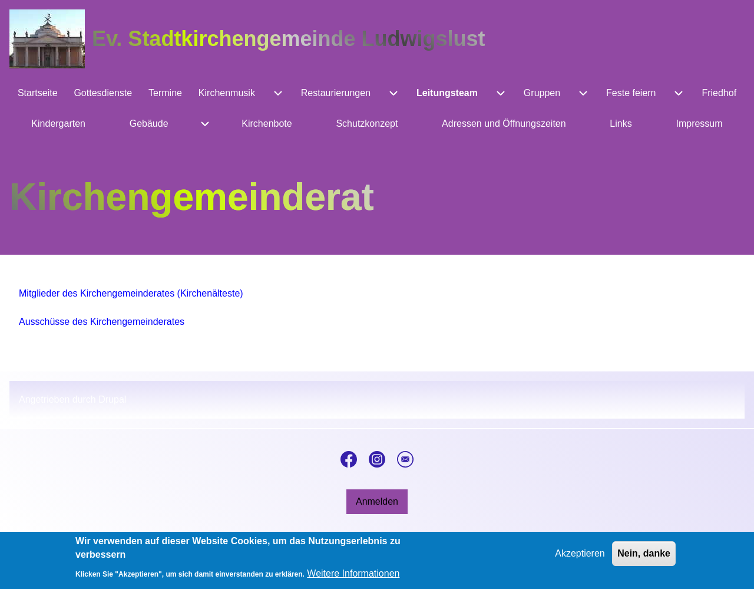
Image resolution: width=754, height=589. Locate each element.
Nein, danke (643, 558)
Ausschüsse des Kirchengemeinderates (101, 322)
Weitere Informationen (353, 578)
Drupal (112, 399)
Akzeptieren (580, 558)
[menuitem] (37, 93)
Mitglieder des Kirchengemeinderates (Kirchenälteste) (131, 293)
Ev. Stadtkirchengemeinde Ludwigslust (288, 39)
